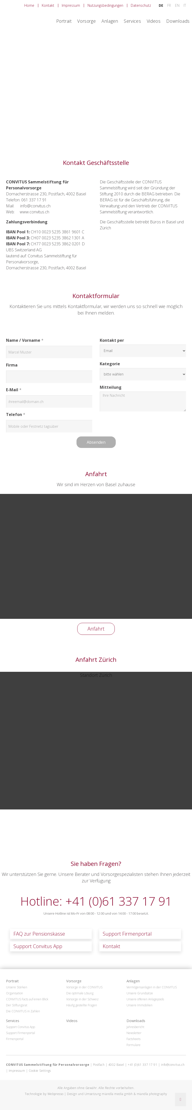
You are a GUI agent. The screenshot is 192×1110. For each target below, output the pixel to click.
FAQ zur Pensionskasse (39, 933)
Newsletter (134, 1033)
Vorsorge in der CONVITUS (84, 987)
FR (169, 5)
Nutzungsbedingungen (105, 5)
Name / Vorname (23, 340)
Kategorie (110, 364)
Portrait (64, 21)
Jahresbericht (135, 1027)
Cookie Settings (40, 1071)
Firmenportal (15, 1039)
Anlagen (110, 21)
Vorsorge (86, 21)
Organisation (14, 993)
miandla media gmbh (117, 1094)
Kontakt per (112, 340)
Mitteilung (111, 387)
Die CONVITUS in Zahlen (23, 1011)
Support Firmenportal (127, 933)
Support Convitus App (38, 946)
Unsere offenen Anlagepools (145, 999)
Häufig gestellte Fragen (81, 1005)
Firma (12, 365)
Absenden (96, 442)
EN (177, 5)
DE (161, 5)
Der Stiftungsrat (16, 1005)
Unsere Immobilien (139, 1005)
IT (185, 5)
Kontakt (48, 5)
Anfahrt (96, 628)
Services (132, 21)
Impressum (71, 5)
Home (29, 5)
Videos (154, 21)
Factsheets (133, 1039)
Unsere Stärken (16, 987)
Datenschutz (141, 5)
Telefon (14, 414)
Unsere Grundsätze (139, 993)
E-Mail (12, 389)
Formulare (133, 1045)
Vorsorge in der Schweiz (82, 999)
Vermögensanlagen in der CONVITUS (151, 987)
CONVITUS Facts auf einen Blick (27, 999)
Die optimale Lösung (80, 993)
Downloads (178, 21)
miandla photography (152, 1094)
